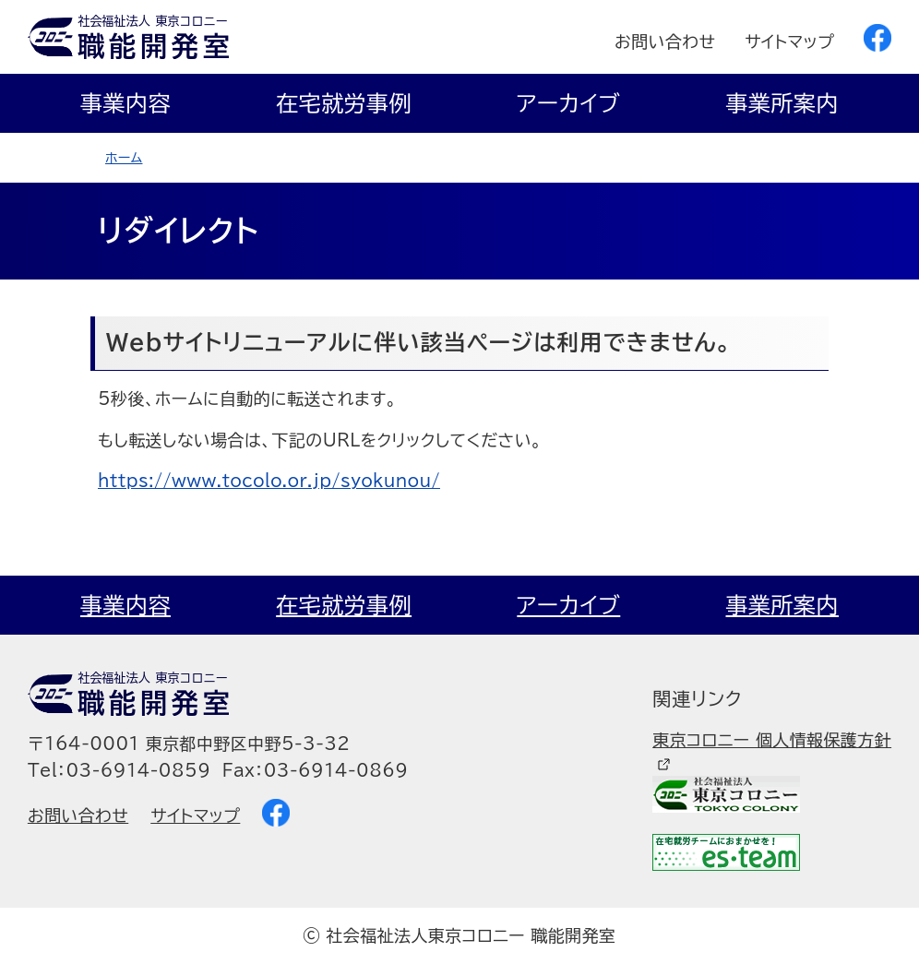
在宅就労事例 (344, 103)
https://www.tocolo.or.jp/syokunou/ (269, 480)
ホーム (123, 157)
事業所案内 (782, 103)
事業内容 (125, 103)
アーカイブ (568, 103)
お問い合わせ (665, 41)
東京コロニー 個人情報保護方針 (771, 740)
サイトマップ (789, 41)
